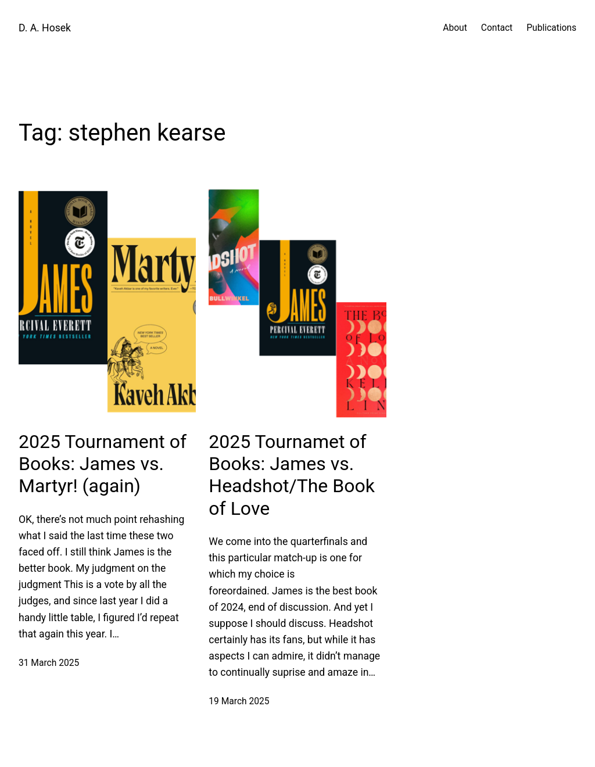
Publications (551, 28)
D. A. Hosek (45, 28)
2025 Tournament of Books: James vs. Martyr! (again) (103, 464)
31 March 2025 (49, 663)
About (455, 28)
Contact (496, 28)
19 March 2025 (239, 701)
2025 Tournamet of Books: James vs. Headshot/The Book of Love (292, 475)
